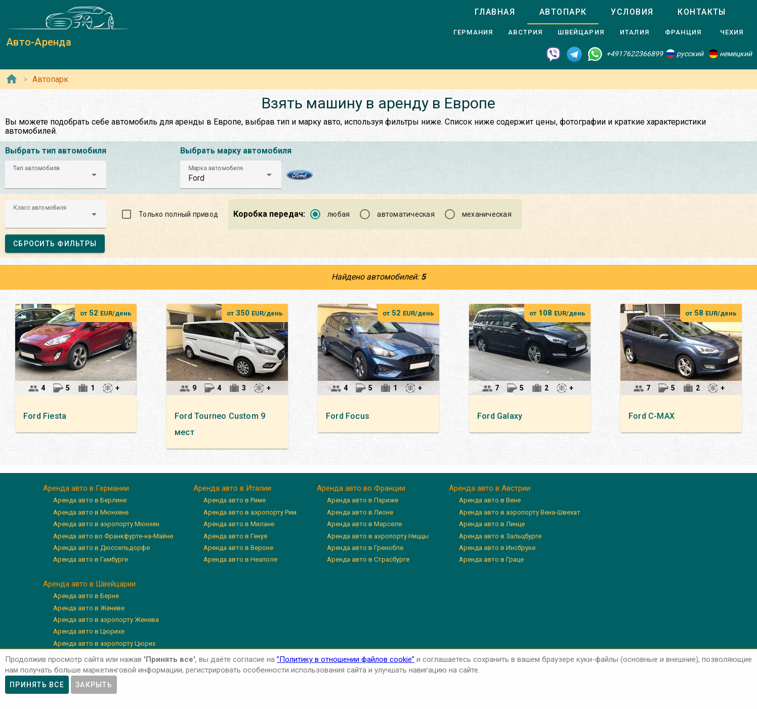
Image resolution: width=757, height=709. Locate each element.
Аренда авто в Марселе (364, 524)
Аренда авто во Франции (361, 488)
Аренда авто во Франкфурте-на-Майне (113, 536)
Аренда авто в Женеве (88, 608)
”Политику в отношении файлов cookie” (345, 659)
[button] (55, 175)
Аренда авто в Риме (234, 500)
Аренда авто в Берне (86, 596)
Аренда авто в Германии (86, 488)
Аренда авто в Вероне (238, 548)
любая (338, 214)
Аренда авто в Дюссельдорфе (101, 548)
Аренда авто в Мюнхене (91, 512)
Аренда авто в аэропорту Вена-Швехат (519, 512)
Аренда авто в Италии (232, 488)
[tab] (494, 12)
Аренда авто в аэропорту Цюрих (104, 643)
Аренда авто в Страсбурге (368, 559)
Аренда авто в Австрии (489, 488)
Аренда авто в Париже (362, 500)
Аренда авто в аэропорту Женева (106, 619)
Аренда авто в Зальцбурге (500, 536)
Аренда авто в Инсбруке (497, 548)
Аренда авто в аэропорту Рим (250, 512)
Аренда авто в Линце (492, 524)
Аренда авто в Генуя (235, 536)
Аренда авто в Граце (491, 559)
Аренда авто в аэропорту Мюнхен (106, 524)
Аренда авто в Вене (490, 500)
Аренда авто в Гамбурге (90, 559)
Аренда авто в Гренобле (365, 548)
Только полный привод (178, 214)
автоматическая (406, 214)
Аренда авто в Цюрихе (88, 631)
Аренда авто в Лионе (360, 512)
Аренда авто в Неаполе (240, 559)
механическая (487, 214)
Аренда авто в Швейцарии (89, 583)
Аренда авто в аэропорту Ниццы (378, 536)
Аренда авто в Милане (238, 524)
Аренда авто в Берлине (90, 500)
